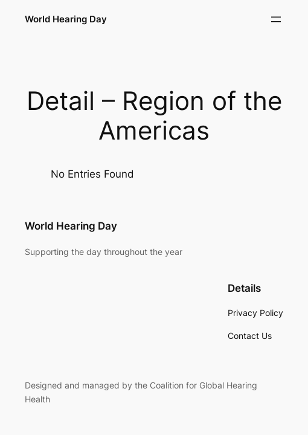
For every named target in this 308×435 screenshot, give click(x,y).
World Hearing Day (66, 19)
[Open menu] (276, 19)
